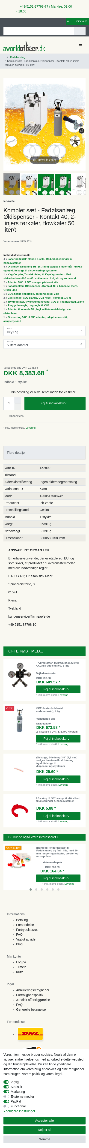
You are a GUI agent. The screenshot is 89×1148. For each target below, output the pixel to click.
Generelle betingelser (31, 1009)
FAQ (19, 934)
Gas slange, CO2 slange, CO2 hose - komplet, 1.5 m (39, 297)
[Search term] (38, 31)
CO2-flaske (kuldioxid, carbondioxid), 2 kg (33, 293)
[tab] (44, 453)
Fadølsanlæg (17, 57)
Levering (30, 427)
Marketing (18, 1092)
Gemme (44, 1139)
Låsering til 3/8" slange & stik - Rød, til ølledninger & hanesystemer (58, 799)
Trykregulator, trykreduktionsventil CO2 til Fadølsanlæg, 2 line (46, 301)
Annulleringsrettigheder (32, 990)
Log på (21, 962)
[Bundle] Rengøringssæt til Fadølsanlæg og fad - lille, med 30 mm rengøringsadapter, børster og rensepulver (57, 852)
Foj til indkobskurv (61, 403)
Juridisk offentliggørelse (33, 1000)
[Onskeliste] (62, 21)
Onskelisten (14, 416)
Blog (19, 944)
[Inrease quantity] (18, 400)
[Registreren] (13, 21)
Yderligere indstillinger (19, 1111)
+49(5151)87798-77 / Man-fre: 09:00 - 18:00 (44, 9)
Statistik (16, 1087)
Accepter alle (44, 1120)
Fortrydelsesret (27, 930)
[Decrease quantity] (18, 406)
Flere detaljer (16, 452)
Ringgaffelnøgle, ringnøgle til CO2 (29, 305)
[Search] (80, 31)
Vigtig (15, 1082)
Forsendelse (25, 925)
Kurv (19, 972)
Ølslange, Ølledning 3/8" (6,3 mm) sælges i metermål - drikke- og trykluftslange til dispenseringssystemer (56, 761)
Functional (18, 1106)
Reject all (44, 1130)
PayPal (16, 1101)
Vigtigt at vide (26, 939)
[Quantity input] (9, 403)
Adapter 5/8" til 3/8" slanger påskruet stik (33, 282)
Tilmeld (21, 967)
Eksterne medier (22, 1096)
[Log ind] (5, 21)
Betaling (22, 920)
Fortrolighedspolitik (29, 995)
